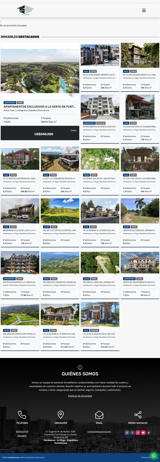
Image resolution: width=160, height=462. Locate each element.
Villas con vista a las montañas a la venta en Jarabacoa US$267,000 (140, 127)
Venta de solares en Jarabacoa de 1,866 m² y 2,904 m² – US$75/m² (140, 230)
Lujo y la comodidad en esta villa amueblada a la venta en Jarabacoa (60, 178)
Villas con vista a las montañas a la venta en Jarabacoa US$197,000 (140, 178)
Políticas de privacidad (80, 396)
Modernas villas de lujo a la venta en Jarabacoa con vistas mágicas (20, 230)
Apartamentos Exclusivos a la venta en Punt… (40, 106)
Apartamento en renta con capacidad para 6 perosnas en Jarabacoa (100, 127)
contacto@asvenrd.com (99, 431)
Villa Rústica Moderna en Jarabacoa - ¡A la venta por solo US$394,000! (20, 178)
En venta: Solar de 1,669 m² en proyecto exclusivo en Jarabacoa (100, 178)
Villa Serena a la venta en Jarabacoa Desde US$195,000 (100, 230)
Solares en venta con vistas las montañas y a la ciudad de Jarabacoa (20, 334)
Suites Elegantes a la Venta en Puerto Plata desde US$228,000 (20, 282)
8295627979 (22, 431)
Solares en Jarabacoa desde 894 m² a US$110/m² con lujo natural (60, 282)
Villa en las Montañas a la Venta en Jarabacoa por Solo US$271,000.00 (140, 75)
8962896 (22, 436)
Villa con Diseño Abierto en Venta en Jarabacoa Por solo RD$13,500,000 (100, 75)
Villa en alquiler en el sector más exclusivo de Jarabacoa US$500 (100, 334)
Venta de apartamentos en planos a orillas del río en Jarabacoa (140, 282)
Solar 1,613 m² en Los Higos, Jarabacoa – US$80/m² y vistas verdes (60, 230)
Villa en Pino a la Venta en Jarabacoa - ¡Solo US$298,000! (60, 334)
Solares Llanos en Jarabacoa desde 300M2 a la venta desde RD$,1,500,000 (100, 282)
